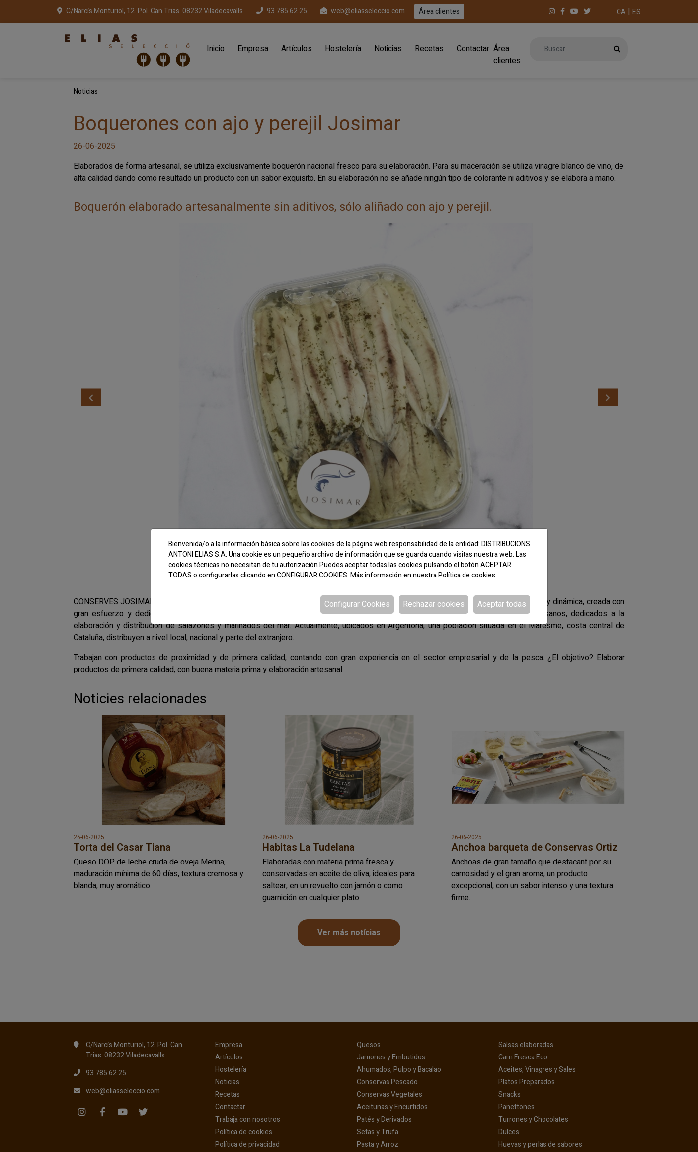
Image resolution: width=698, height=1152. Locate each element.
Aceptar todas (501, 604)
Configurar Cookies (357, 604)
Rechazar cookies (434, 604)
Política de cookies (466, 575)
